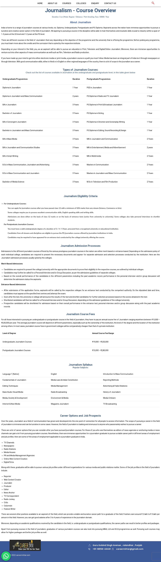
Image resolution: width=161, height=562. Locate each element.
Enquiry (95, 3)
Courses (66, 3)
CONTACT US (110, 3)
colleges (81, 3)
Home (40, 3)
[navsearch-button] (151, 3)
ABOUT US (52, 3)
